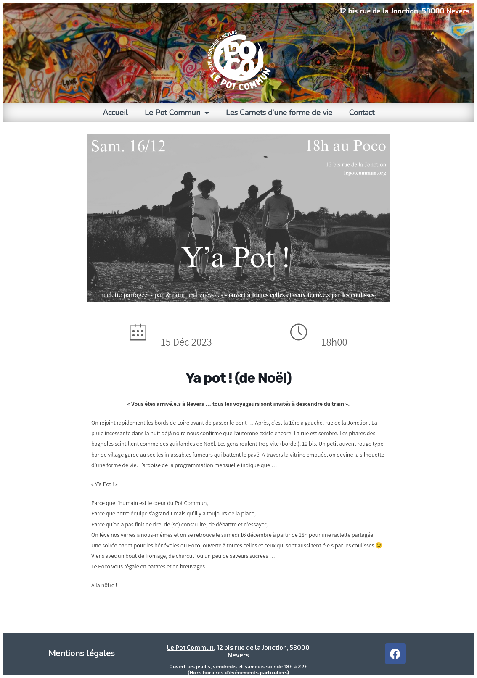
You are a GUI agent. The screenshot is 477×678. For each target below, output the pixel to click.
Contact (361, 113)
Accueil (115, 113)
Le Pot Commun (177, 113)
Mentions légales (81, 653)
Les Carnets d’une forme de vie (279, 113)
